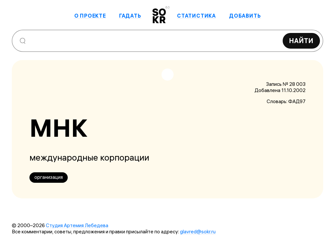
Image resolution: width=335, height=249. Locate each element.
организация (48, 177)
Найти (301, 41)
